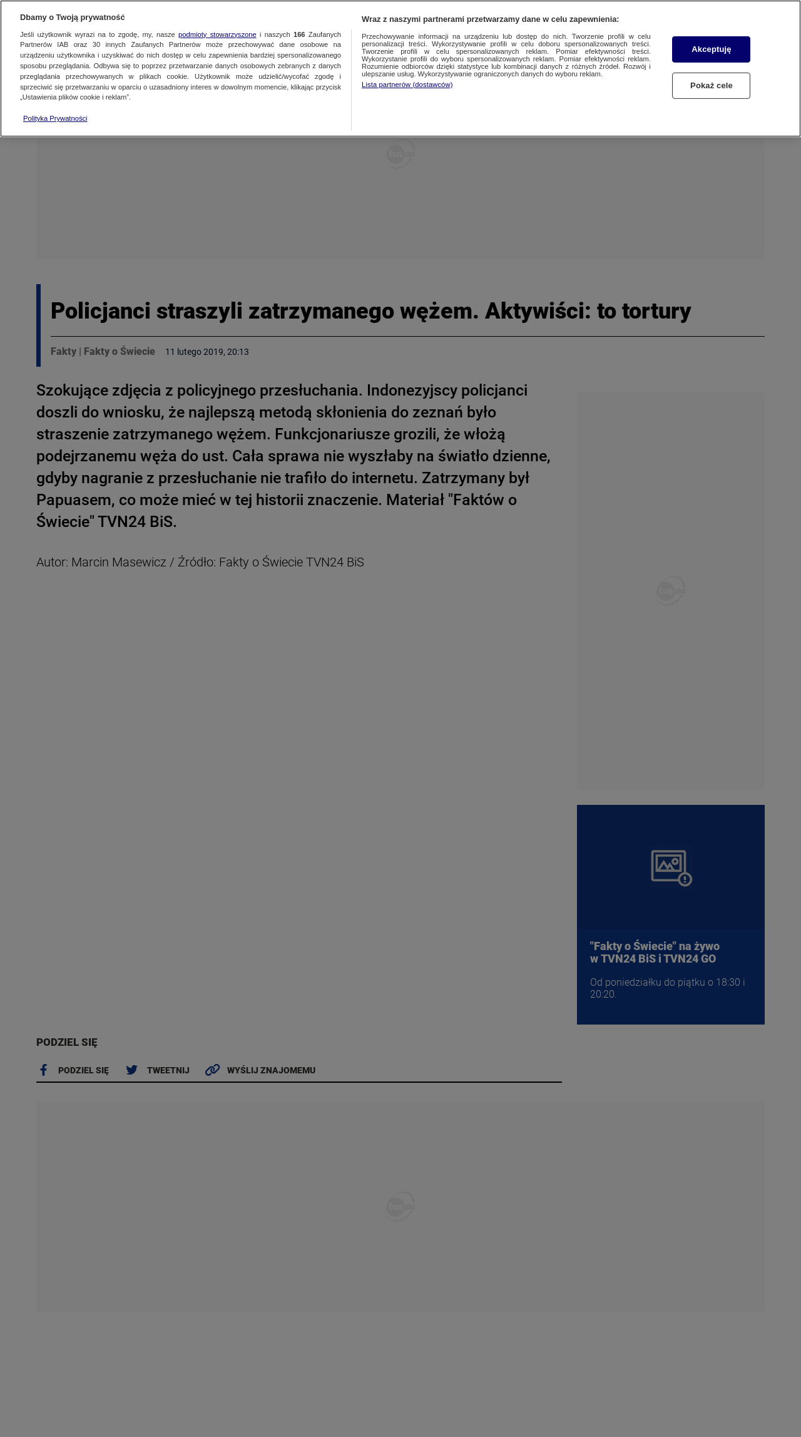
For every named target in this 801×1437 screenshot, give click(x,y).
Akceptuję (711, 37)
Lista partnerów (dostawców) (407, 72)
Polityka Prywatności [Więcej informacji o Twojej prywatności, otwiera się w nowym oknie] (55, 106)
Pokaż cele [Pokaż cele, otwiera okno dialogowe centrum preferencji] (711, 73)
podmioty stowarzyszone (217, 22)
